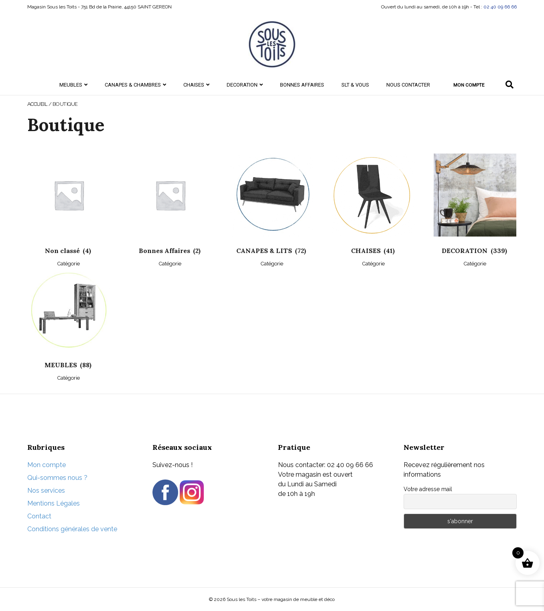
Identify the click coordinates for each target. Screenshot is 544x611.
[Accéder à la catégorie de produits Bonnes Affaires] (170, 210)
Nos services (46, 490)
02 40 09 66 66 (500, 7)
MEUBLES (70, 85)
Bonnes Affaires (302, 85)
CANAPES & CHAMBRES (133, 85)
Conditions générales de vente (72, 529)
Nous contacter (408, 85)
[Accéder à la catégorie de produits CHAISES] (373, 210)
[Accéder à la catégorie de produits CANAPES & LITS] (271, 210)
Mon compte (469, 85)
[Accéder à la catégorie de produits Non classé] (68, 210)
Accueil (37, 104)
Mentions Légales (53, 503)
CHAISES (193, 85)
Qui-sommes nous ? (57, 478)
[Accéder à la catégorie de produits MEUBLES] (68, 324)
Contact (39, 516)
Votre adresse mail (428, 489)
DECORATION (242, 85)
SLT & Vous (355, 85)
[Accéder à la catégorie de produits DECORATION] (475, 210)
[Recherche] (509, 84)
